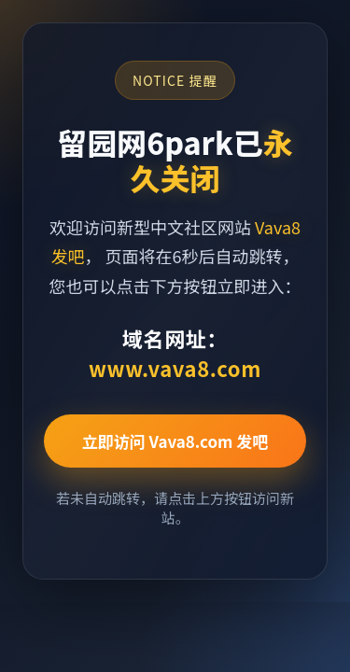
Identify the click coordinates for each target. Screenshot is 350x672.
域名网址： (175, 353)
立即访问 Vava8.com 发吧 (175, 441)
